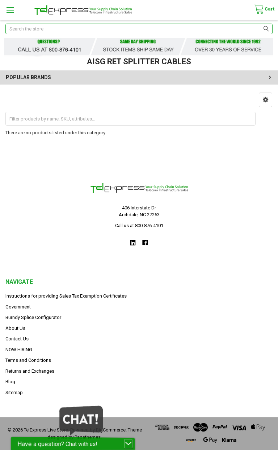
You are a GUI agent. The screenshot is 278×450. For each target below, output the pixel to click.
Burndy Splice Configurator (33, 317)
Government (18, 307)
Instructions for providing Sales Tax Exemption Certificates (66, 296)
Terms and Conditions (28, 360)
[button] (265, 100)
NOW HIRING (18, 349)
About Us (15, 328)
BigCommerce (111, 430)
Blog (10, 381)
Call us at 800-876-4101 (139, 225)
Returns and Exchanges (29, 371)
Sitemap (14, 392)
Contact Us (17, 338)
